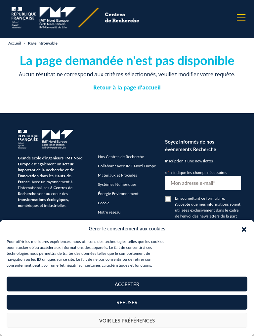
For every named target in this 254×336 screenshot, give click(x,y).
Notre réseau (109, 212)
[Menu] (241, 17)
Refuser (127, 302)
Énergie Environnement (118, 193)
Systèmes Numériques (117, 184)
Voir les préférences (127, 320)
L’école (103, 202)
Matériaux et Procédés (117, 175)
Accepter (127, 284)
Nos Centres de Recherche (121, 156)
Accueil (14, 43)
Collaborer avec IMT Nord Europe (127, 165)
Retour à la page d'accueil (127, 87)
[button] (244, 228)
